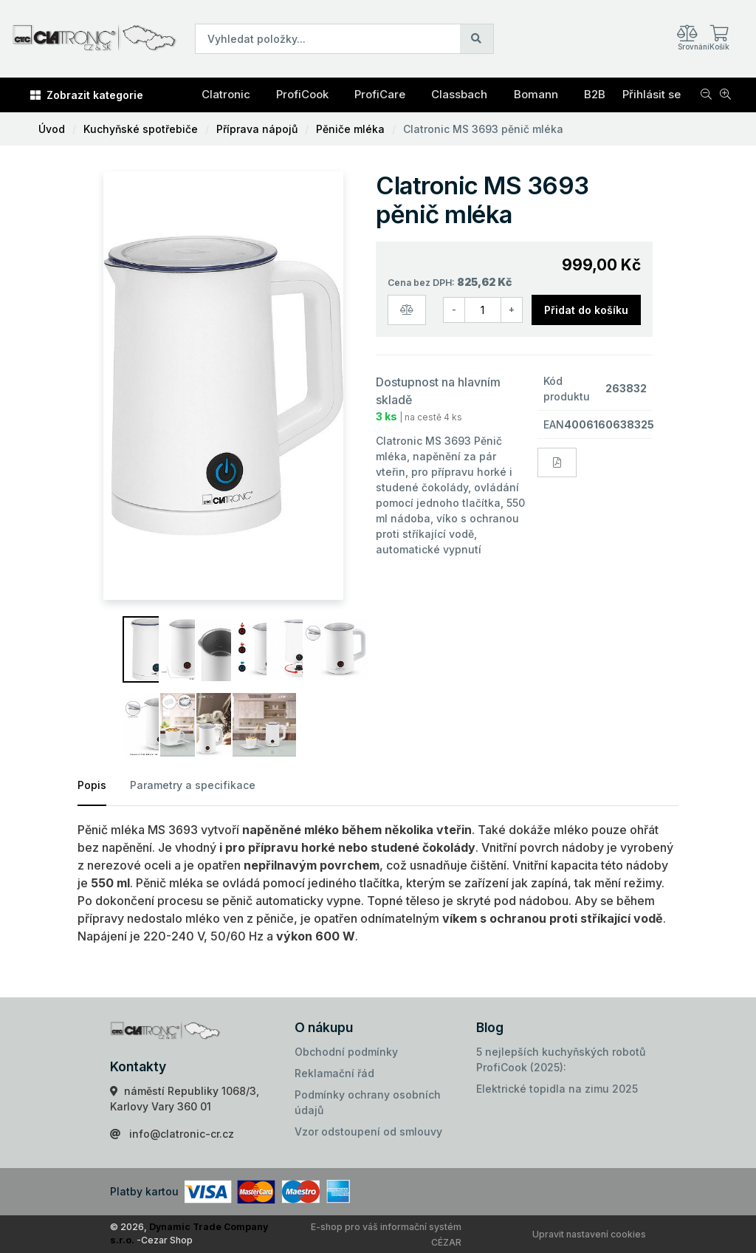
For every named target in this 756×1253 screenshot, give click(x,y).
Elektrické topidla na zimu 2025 (557, 1088)
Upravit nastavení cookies (589, 1234)
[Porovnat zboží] (407, 310)
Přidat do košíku (586, 310)
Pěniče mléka (350, 129)
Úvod (51, 129)
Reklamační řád (334, 1073)
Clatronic (226, 94)
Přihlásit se (651, 94)
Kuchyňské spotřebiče (140, 129)
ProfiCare (379, 94)
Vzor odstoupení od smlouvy (368, 1131)
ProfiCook (302, 94)
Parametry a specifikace (192, 785)
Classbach (459, 94)
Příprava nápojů (257, 129)
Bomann (536, 94)
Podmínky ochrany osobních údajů (368, 1102)
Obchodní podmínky (346, 1051)
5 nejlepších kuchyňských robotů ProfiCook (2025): (560, 1059)
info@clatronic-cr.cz (181, 1133)
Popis (92, 785)
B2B (594, 94)
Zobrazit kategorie (86, 95)
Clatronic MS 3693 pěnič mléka (483, 129)
